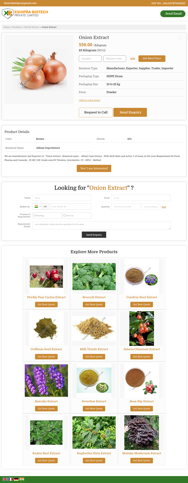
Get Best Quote (46, 304)
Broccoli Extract (94, 297)
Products (17, 27)
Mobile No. (25, 206)
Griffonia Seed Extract (46, 349)
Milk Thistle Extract (94, 349)
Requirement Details (24, 225)
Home (6, 27)
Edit (132, 58)
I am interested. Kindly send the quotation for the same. (101, 225)
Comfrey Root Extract (141, 297)
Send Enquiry (130, 112)
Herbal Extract (31, 27)
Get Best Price (152, 58)
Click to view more (89, 100)
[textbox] (114, 58)
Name (27, 197)
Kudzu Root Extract (46, 453)
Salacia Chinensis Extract (142, 349)
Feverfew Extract (94, 401)
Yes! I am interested (94, 168)
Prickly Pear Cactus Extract (46, 297)
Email (107, 197)
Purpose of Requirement (24, 215)
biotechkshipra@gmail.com (20, 3)
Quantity (105, 206)
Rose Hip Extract (142, 401)
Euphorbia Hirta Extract (94, 453)
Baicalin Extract (46, 401)
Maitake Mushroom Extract (141, 453)
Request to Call (96, 112)
